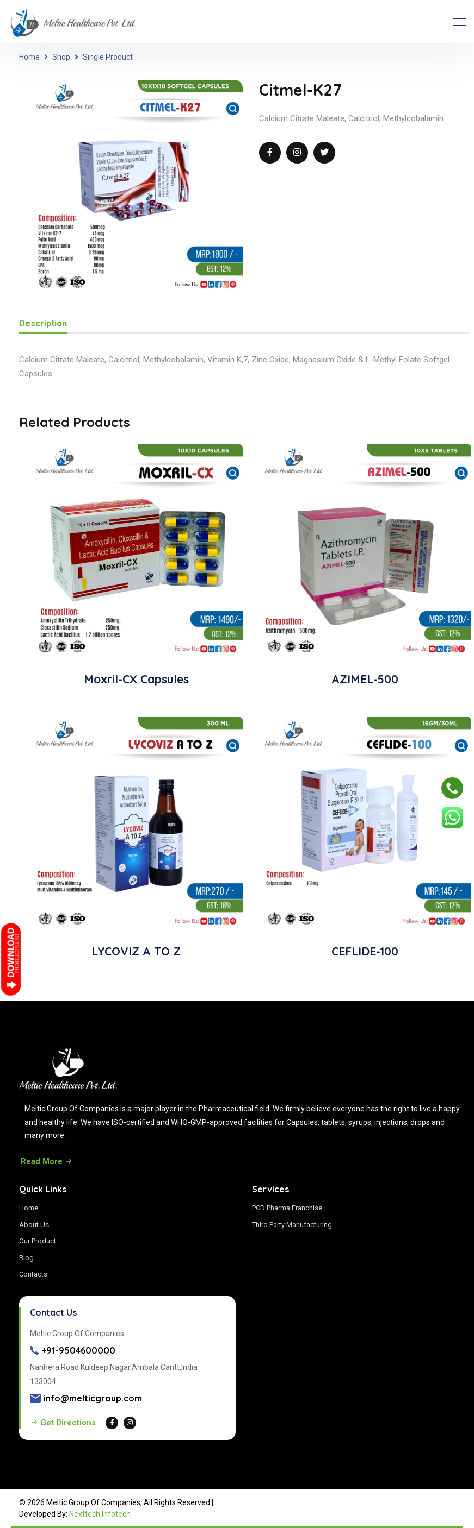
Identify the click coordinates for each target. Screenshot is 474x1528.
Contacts (33, 1274)
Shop (61, 57)
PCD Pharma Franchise (287, 1208)
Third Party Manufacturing (292, 1225)
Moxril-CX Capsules (136, 679)
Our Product (37, 1241)
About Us (34, 1225)
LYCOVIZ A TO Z (136, 951)
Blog (26, 1258)
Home (29, 57)
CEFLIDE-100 (364, 951)
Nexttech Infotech (100, 1514)
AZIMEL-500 (364, 679)
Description (43, 324)
